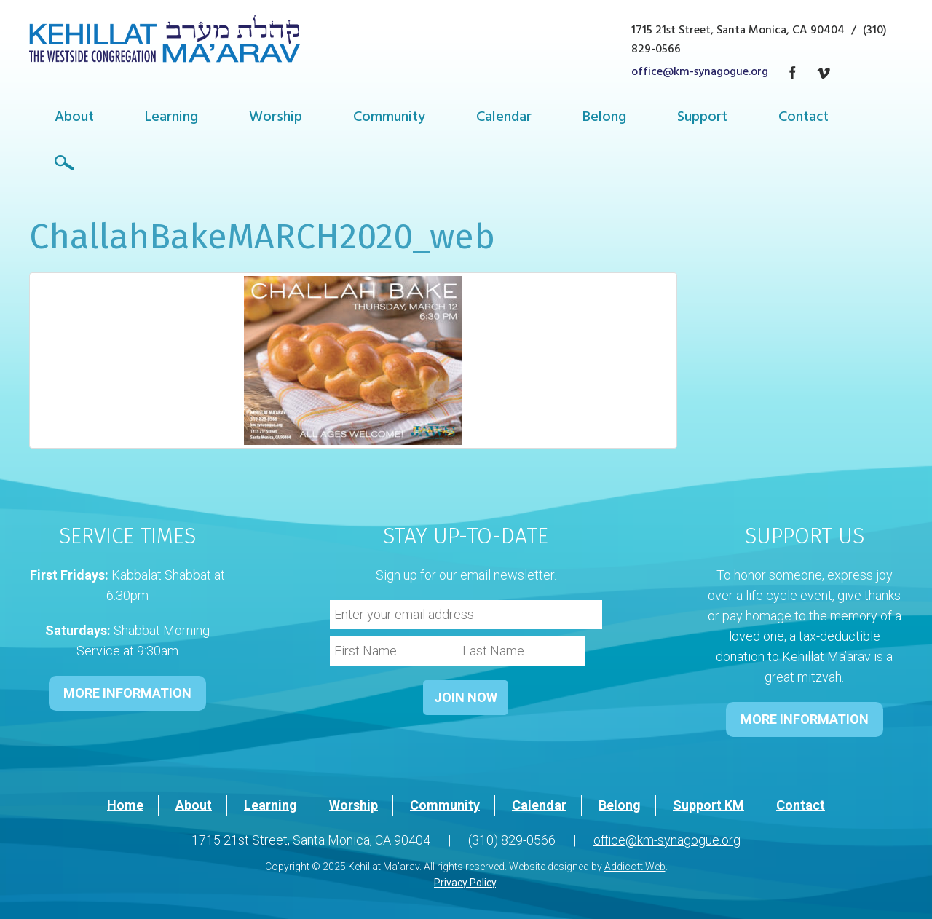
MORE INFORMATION (127, 693)
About (74, 118)
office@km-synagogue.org (699, 73)
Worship (275, 118)
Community (389, 118)
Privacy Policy (465, 882)
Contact (803, 118)
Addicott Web (635, 866)
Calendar (504, 118)
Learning (171, 118)
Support (702, 118)
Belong (604, 118)
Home (125, 805)
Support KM (708, 805)
